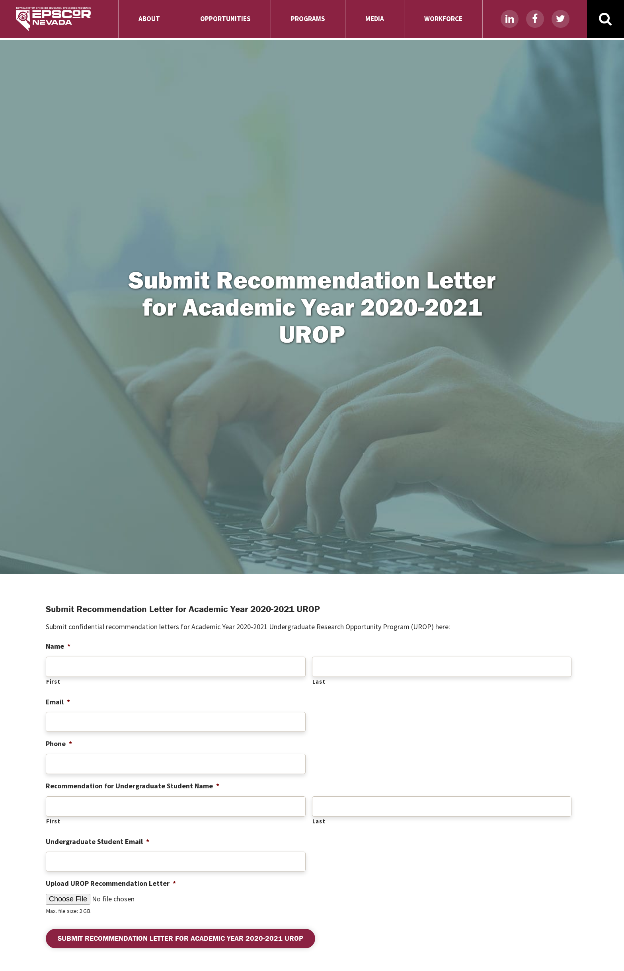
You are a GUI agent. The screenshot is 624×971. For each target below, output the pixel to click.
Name (58, 646)
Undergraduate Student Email (97, 841)
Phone (59, 743)
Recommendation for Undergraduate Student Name (132, 785)
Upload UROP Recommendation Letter (111, 883)
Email (58, 701)
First (53, 681)
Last (319, 681)
